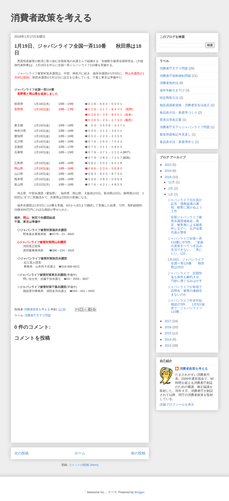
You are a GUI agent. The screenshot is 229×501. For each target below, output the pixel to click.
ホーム (79, 453)
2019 (168, 171)
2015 (168, 333)
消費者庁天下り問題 (38, 315)
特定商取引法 (169, 97)
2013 (168, 345)
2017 (168, 321)
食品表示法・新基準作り (177, 142)
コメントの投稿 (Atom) (84, 464)
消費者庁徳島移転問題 (175, 76)
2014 (168, 339)
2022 (168, 164)
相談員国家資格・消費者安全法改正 (185, 105)
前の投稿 (138, 453)
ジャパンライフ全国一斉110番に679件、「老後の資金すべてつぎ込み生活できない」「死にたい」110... (185, 246)
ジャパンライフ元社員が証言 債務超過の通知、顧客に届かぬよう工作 (185, 205)
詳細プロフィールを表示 (177, 404)
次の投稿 (21, 453)
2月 (171, 188)
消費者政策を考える (51, 18)
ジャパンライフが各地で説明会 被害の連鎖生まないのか (185, 290)
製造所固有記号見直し (175, 134)
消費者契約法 (169, 83)
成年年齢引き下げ (172, 90)
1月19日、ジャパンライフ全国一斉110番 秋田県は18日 (186, 263)
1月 (171, 194)
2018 (168, 177)
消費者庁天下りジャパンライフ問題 (185, 127)
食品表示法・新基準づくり (178, 112)
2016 (168, 327)
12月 (172, 182)
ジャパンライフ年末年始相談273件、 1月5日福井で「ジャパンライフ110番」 (186, 306)
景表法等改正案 (171, 119)
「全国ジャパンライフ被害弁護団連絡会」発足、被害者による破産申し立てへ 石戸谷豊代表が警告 (185, 224)
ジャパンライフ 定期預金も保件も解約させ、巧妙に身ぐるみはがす (185, 277)
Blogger (139, 492)
